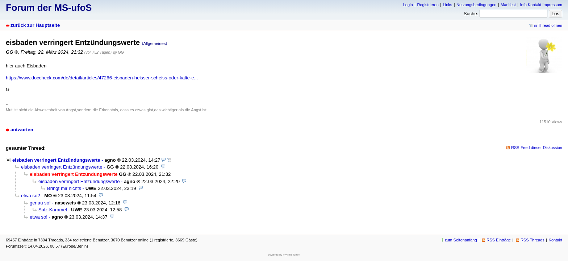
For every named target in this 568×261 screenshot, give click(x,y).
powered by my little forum (284, 254)
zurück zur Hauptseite (35, 25)
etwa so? (30, 195)
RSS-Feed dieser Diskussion (536, 147)
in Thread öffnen (548, 25)
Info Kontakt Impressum (541, 5)
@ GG (118, 52)
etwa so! (38, 217)
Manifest (508, 5)
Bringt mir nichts (64, 188)
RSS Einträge (498, 240)
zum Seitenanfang (461, 240)
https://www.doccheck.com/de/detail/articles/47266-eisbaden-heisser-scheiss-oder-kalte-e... (102, 77)
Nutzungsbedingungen (476, 5)
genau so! (40, 203)
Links (447, 5)
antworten (22, 129)
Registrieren (427, 5)
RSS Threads (532, 240)
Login (408, 5)
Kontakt (555, 240)
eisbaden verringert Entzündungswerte (56, 160)
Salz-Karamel (52, 209)
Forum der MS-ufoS (49, 8)
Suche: (471, 13)
